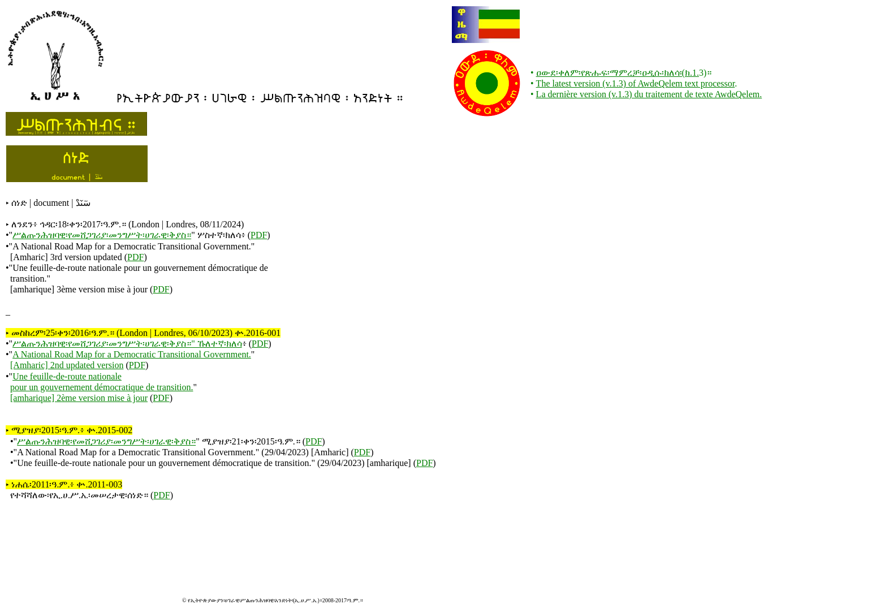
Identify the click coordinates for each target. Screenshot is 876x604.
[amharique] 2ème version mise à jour (79, 398)
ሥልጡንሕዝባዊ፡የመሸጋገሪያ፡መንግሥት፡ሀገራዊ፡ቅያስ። (101, 235)
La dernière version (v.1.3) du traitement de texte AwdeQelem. (649, 94)
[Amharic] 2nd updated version (66, 365)
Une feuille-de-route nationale (67, 376)
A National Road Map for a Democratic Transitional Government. (131, 354)
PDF (259, 235)
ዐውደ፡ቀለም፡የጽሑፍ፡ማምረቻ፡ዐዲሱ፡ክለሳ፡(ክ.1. (617, 72)
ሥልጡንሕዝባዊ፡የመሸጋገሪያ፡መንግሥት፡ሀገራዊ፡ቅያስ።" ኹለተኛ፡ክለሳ (127, 343)
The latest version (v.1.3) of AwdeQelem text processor (635, 83)
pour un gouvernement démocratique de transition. (101, 387)
